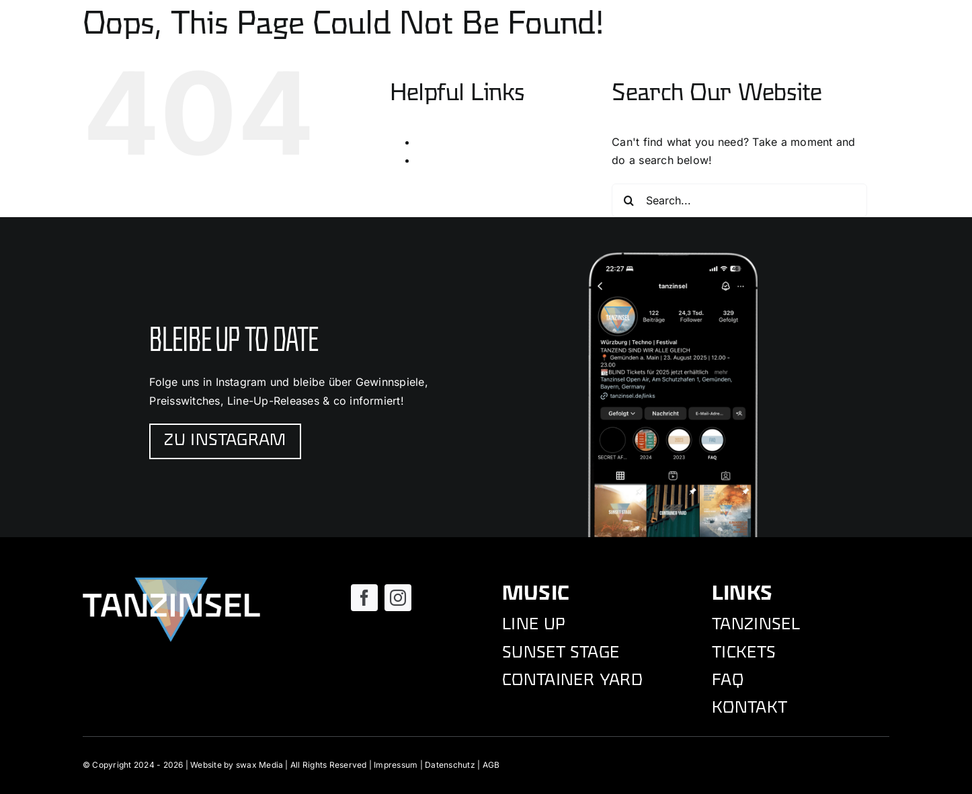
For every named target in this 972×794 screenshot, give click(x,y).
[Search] (628, 200)
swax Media (259, 765)
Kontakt (436, 142)
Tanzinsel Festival (462, 160)
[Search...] (739, 200)
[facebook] (364, 597)
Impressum (395, 765)
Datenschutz (450, 765)
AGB (491, 765)
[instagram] (397, 597)
